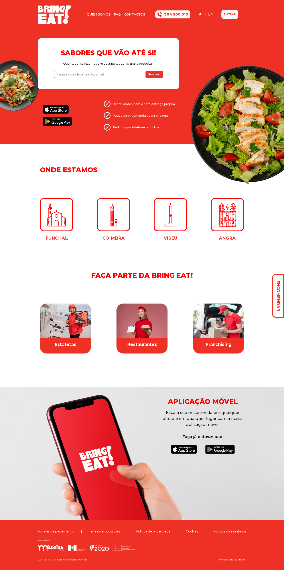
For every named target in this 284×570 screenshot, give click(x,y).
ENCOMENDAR (278, 295)
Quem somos (98, 14)
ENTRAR (230, 14)
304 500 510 (173, 14)
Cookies (192, 531)
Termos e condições (104, 531)
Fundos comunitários (230, 531)
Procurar (154, 74)
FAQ (117, 14)
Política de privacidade (153, 531)
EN (210, 14)
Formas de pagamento (56, 531)
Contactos (134, 14)
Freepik (242, 559)
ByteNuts (82, 559)
